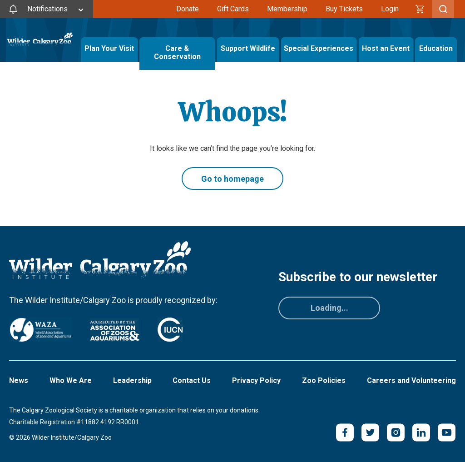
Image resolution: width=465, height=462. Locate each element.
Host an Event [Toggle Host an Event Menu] (386, 48)
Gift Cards (233, 9)
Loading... (329, 308)
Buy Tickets (344, 9)
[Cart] (420, 9)
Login (390, 9)
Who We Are (70, 380)
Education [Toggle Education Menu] (435, 48)
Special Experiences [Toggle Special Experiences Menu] (318, 48)
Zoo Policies (324, 380)
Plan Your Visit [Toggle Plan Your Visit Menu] (109, 48)
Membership (287, 9)
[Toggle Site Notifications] (46, 9)
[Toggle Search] (443, 9)
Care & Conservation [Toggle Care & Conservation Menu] (177, 48)
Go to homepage (232, 179)
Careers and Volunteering (411, 380)
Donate (187, 9)
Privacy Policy (256, 380)
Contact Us (192, 380)
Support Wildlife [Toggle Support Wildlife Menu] (247, 48)
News (18, 380)
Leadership (132, 380)
